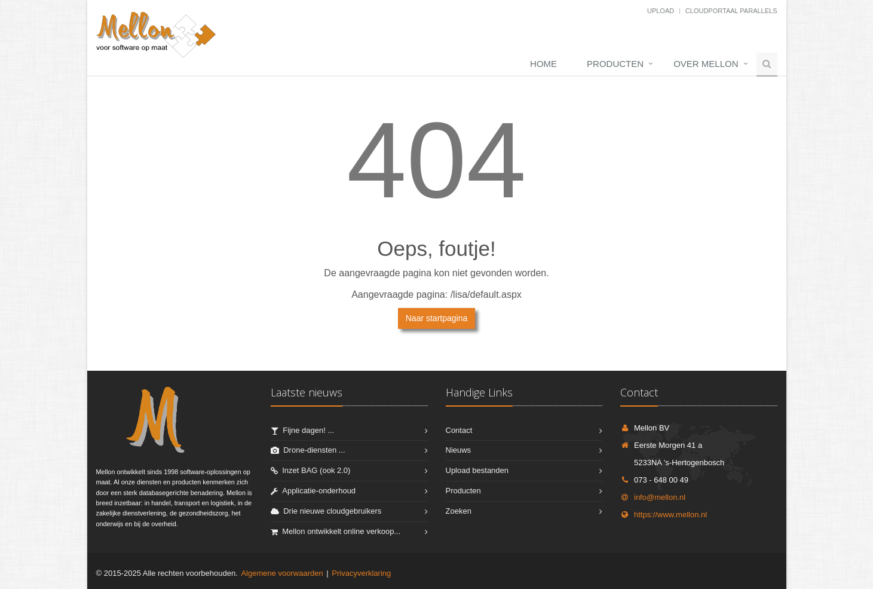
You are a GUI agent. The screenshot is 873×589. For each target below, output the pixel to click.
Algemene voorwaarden (282, 573)
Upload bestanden (477, 470)
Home (543, 64)
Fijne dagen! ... (308, 430)
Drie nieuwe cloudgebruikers (332, 510)
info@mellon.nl (652, 497)
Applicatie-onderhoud (319, 490)
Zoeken (458, 510)
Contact (459, 430)
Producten (615, 64)
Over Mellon (705, 64)
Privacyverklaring (361, 573)
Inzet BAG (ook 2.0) (316, 470)
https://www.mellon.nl (663, 514)
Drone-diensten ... (314, 449)
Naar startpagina (437, 318)
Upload (660, 10)
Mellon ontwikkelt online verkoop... (341, 531)
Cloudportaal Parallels (731, 10)
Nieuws (458, 449)
